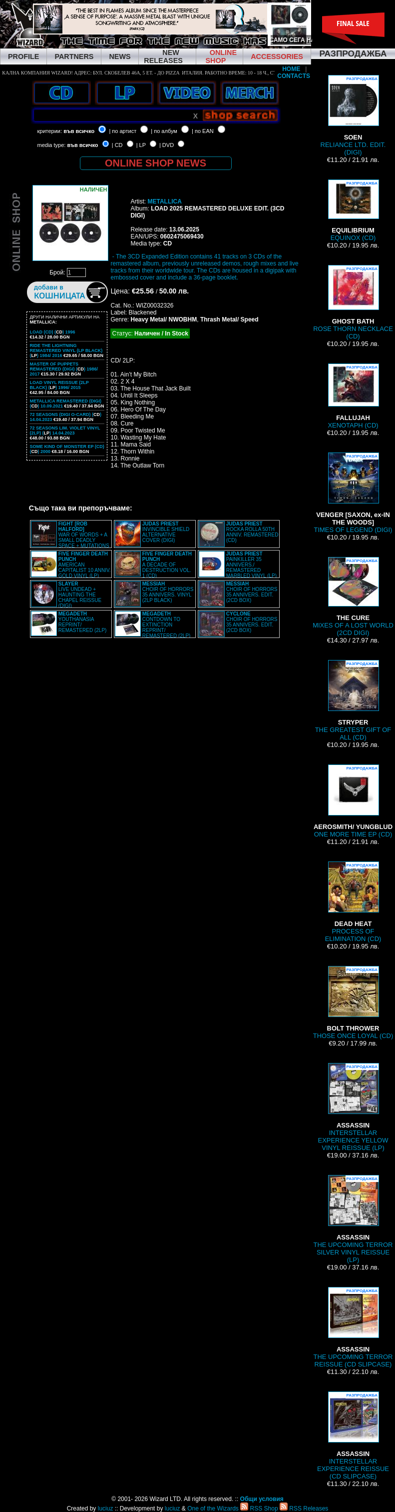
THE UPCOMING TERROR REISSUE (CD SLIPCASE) (353, 1327)
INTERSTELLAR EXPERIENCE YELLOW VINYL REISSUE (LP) (353, 1107)
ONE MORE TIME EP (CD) (353, 801)
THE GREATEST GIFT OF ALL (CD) (353, 700)
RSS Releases (304, 1508)
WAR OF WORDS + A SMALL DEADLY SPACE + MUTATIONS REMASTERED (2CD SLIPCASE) (70, 537)
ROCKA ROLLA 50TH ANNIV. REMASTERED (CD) (252, 532)
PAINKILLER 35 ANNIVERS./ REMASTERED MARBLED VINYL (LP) (251, 564)
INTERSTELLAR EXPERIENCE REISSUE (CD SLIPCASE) (353, 1436)
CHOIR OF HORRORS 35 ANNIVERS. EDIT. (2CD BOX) (252, 592)
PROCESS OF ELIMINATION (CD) (353, 902)
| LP (141, 145)
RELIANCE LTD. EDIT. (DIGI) (353, 115)
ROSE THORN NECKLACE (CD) (353, 302)
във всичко (78, 131)
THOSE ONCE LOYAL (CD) (353, 1003)
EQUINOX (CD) (353, 211)
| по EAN (203, 131)
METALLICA (164, 201)
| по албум (164, 131)
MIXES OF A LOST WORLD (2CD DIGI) (353, 596)
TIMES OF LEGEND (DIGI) (353, 493)
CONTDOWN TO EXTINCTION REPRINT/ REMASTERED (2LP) (166, 624)
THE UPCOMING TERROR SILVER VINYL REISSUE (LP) (353, 1219)
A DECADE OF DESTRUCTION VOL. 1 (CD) (167, 564)
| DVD (166, 145)
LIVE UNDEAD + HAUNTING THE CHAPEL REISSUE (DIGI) (79, 594)
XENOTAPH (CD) (353, 396)
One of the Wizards (213, 1508)
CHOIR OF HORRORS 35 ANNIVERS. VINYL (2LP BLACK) (168, 592)
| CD (117, 145)
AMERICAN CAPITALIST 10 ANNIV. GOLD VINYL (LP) (84, 564)
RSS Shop (259, 1508)
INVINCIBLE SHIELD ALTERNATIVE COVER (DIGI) (165, 532)
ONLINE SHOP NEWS (155, 163)
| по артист (122, 131)
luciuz (105, 1508)
